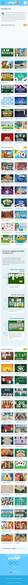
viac (25, 25)
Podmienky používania (16, 578)
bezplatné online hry (6, 548)
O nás (14, 567)
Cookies (8, 578)
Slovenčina (14, 572)
